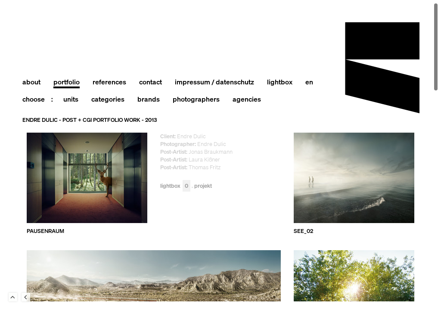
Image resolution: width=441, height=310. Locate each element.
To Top (13, 297)
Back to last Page (26, 297)
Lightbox (175, 186)
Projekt (203, 186)
